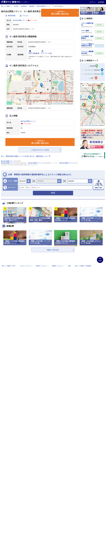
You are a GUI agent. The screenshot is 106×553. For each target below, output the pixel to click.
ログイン (93, 2)
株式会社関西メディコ (43, 6)
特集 (70, 266)
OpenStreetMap (62, 103)
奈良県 (16, 6)
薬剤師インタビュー (58, 266)
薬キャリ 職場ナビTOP (9, 266)
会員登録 (101, 2)
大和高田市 (23, 6)
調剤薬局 (32, 6)
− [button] (13, 73)
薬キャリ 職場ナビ (6, 6)
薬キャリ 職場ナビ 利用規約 (84, 266)
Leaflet (54, 103)
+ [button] (9, 73)
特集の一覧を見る (53, 250)
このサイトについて (26, 266)
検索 (53, 193)
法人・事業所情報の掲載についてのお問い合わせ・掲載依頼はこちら (25, 156)
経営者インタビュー (42, 266)
